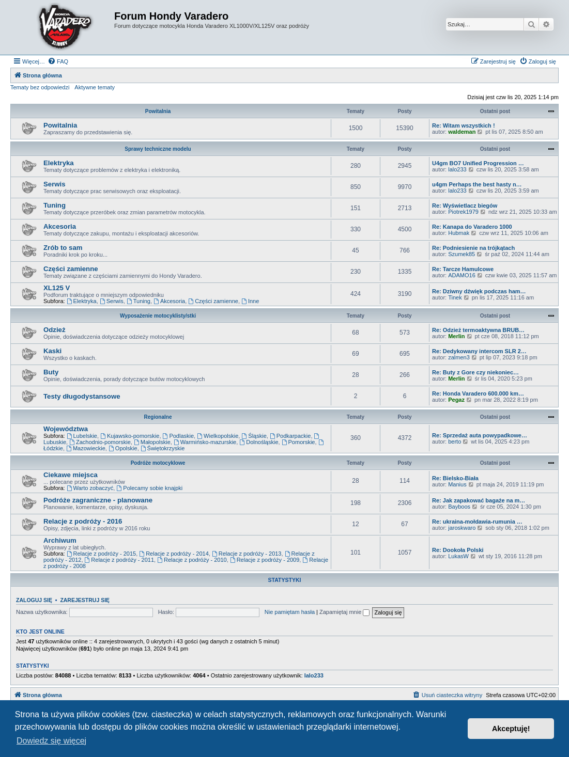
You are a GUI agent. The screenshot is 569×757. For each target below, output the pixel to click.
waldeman (461, 132)
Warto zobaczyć (90, 488)
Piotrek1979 (463, 212)
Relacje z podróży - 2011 (120, 560)
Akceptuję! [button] (511, 728)
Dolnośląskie (258, 442)
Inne (250, 301)
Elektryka (58, 163)
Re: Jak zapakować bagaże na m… (478, 500)
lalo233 (457, 169)
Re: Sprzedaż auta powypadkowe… (479, 435)
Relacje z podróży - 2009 (265, 560)
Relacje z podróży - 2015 (101, 553)
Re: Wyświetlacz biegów (464, 205)
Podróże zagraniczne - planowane (97, 500)
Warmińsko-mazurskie (205, 442)
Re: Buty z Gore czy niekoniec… (475, 372)
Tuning (54, 205)
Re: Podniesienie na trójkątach (473, 248)
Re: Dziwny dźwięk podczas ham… (479, 291)
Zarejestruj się (85, 600)
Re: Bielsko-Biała (455, 478)
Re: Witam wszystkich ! (463, 125)
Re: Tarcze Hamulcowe (463, 269)
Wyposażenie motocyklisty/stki (158, 316)
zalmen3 (459, 357)
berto (454, 441)
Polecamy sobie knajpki (149, 488)
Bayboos (459, 506)
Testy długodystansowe (81, 396)
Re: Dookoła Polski (458, 550)
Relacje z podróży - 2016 (82, 521)
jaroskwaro (461, 528)
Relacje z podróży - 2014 (174, 553)
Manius (457, 484)
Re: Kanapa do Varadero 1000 (472, 227)
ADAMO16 (461, 275)
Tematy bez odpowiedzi (39, 87)
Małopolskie (152, 442)
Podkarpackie (290, 436)
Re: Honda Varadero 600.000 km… (478, 393)
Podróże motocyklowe (158, 463)
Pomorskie (298, 442)
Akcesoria (59, 226)
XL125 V (56, 288)
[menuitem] (58, 61)
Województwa (65, 429)
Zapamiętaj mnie (344, 612)
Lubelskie (82, 436)
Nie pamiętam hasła (290, 612)
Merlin (456, 336)
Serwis (54, 184)
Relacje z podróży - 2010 (192, 560)
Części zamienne (70, 269)
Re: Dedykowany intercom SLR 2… (479, 351)
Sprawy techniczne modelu (158, 149)
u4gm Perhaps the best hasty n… (477, 184)
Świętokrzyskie (163, 448)
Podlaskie (178, 436)
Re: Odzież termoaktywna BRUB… (478, 330)
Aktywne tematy (94, 87)
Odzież (54, 330)
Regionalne (158, 417)
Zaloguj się (34, 600)
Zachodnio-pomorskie (100, 442)
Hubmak (458, 233)
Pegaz (456, 400)
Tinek (455, 297)
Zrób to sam (62, 247)
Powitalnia (158, 111)
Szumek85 (461, 254)
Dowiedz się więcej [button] (51, 740)
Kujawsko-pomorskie (129, 436)
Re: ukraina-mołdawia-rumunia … (477, 521)
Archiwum (59, 540)
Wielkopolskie (217, 436)
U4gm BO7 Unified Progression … (478, 163)
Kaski (52, 351)
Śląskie (253, 436)
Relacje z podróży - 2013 (247, 553)
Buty (50, 372)
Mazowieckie (85, 448)
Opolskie (123, 448)
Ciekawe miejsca (70, 475)
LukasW (458, 556)
